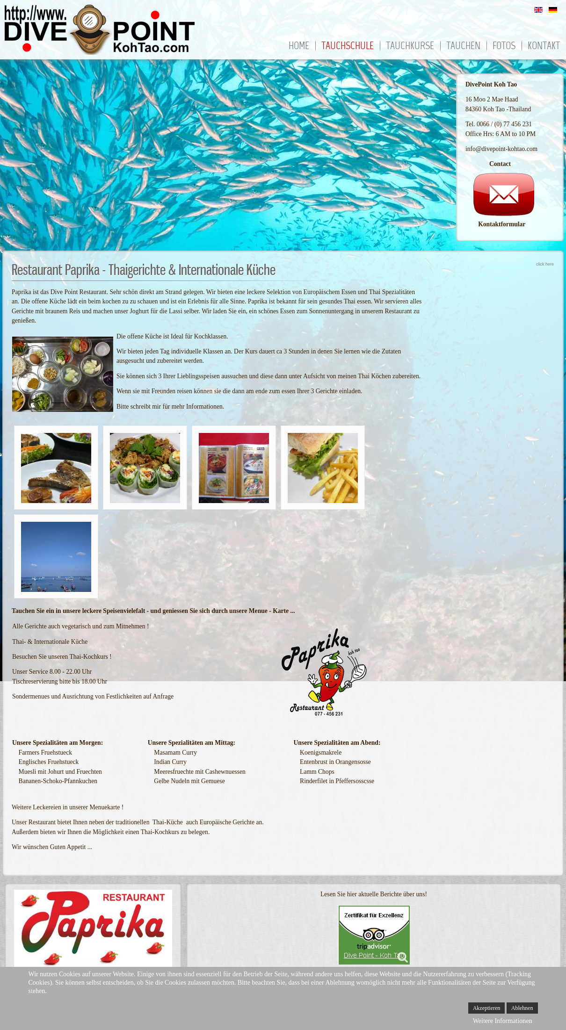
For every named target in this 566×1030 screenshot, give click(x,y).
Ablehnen (522, 1008)
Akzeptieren (487, 1008)
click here (545, 264)
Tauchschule (347, 46)
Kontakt (544, 46)
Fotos (504, 46)
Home (299, 46)
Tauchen (463, 46)
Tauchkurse (410, 46)
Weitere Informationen (502, 1020)
